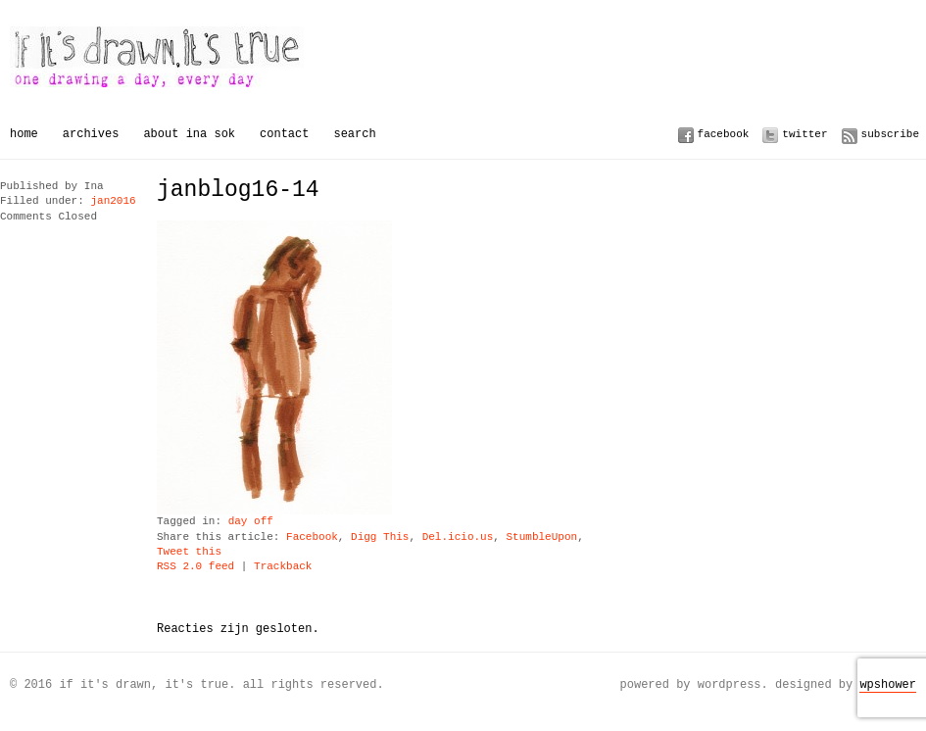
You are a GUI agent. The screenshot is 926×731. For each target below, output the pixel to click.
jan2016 (112, 201)
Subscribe (890, 133)
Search (354, 133)
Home (24, 133)
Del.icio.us (458, 537)
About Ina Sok (189, 133)
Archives (91, 133)
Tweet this (189, 552)
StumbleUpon (541, 537)
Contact (284, 133)
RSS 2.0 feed (195, 567)
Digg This (380, 537)
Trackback (283, 567)
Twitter (804, 133)
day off (250, 521)
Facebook (724, 133)
